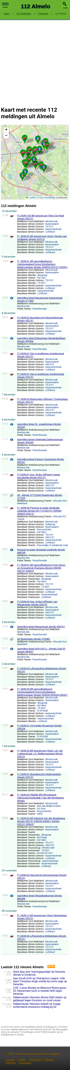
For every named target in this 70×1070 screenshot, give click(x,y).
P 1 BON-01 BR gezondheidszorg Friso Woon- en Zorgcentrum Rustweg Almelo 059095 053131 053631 (41, 568)
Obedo (55, 1053)
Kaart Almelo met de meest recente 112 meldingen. (34, 162)
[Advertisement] (35, 61)
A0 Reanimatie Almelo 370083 (33, 639)
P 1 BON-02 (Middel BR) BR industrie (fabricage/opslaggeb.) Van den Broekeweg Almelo (40, 797)
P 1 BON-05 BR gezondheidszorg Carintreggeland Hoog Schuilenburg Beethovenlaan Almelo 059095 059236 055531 (42, 692)
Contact (10, 1059)
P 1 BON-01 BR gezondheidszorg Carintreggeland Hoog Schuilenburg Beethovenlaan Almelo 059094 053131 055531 (42, 264)
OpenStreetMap (47, 197)
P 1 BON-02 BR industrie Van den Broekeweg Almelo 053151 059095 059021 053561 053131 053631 (41, 821)
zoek (65, 8)
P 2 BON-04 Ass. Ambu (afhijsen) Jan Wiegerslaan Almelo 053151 (37, 603)
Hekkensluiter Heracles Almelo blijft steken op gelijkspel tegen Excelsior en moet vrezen (39, 999)
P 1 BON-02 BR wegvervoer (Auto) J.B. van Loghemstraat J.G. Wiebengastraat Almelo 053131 (40, 753)
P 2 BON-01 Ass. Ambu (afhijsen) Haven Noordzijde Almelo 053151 (38, 476)
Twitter (22, 1059)
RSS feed (35, 1059)
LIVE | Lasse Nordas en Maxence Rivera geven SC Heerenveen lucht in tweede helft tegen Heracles (39, 990)
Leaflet (30, 197)
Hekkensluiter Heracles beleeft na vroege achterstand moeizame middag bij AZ (36, 1005)
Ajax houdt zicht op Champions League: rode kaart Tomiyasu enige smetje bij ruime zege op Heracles (40, 981)
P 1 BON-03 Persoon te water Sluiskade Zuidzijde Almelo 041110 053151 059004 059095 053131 (39, 510)
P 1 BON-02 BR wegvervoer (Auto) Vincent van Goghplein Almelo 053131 (42, 238)
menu (5, 6)
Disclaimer (25, 1062)
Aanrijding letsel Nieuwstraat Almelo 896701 (41, 626)
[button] (26, 163)
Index (6, 13)
